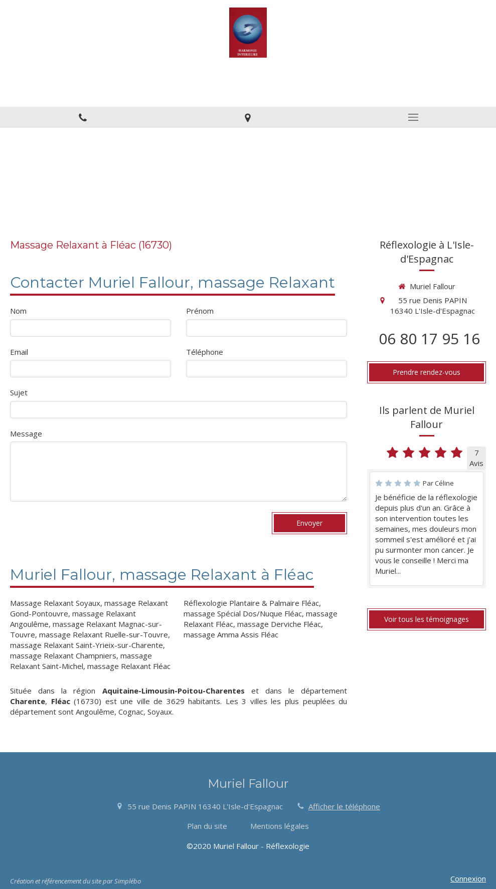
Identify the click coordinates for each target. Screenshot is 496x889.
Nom (18, 311)
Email (19, 352)
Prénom (200, 311)
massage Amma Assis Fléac (231, 634)
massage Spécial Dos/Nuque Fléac (243, 613)
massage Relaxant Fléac (129, 666)
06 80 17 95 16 (429, 338)
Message (26, 433)
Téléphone (204, 352)
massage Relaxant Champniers (63, 655)
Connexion (468, 878)
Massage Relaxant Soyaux (55, 603)
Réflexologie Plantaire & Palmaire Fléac (251, 603)
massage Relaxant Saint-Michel (81, 660)
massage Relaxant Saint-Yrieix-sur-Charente (86, 645)
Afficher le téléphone (344, 806)
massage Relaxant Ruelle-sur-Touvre (103, 634)
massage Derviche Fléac (279, 624)
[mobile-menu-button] (413, 117)
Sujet (19, 392)
